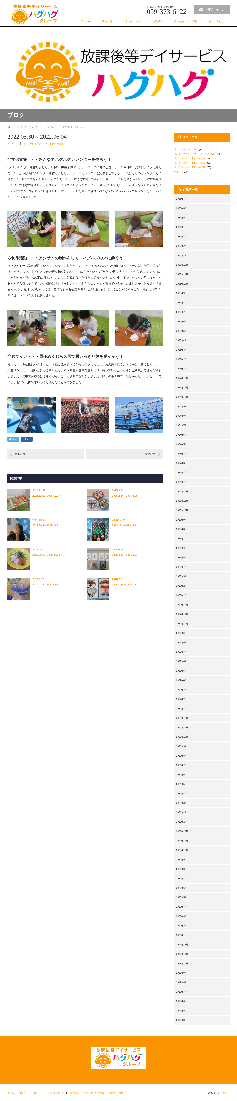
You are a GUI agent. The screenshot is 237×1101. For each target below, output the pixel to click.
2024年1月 (181, 482)
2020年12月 (182, 831)
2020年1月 (181, 935)
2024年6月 (181, 435)
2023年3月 (181, 576)
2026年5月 (181, 217)
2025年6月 (181, 321)
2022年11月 (182, 614)
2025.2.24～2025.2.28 (125, 495)
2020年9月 (181, 859)
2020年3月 (181, 916)
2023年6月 (181, 548)
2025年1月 (181, 368)
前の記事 (20, 454)
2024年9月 (181, 406)
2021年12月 (182, 718)
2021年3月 (181, 803)
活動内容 (107, 21)
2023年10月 (182, 510)
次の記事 (150, 454)
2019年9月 (181, 973)
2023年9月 (181, 519)
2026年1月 (181, 255)
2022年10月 (182, 623)
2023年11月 (182, 501)
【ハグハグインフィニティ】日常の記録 (43, 143)
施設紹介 (158, 21)
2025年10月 (182, 283)
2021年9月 (181, 746)
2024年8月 (181, 416)
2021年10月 (182, 737)
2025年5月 (181, 331)
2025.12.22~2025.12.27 (46, 495)
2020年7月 (181, 878)
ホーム (10, 1093)
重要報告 (178, 171)
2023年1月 (181, 595)
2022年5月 (181, 671)
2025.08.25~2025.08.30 (46, 554)
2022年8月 (181, 642)
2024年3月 (181, 463)
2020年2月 (181, 925)
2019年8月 (181, 982)
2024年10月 (182, 397)
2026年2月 (181, 246)
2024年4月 (181, 453)
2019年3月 (181, 1020)
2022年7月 (181, 652)
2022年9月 (181, 633)
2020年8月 (181, 869)
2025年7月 (181, 312)
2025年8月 (181, 302)
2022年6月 (181, 661)
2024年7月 (181, 425)
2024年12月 (182, 378)
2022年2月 (181, 699)
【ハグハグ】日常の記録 (186, 149)
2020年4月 (181, 907)
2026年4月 (181, 227)
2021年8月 (181, 755)
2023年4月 (181, 567)
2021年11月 (182, 727)
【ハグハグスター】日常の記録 (189, 167)
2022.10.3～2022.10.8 (45, 525)
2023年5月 (181, 557)
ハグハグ (225, 1093)
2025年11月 (182, 274)
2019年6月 (181, 1001)
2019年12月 (182, 944)
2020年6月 (181, 888)
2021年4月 (181, 793)
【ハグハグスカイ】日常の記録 (189, 163)
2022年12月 (182, 604)
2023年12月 (182, 491)
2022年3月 (181, 689)
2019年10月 (182, 963)
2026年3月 (181, 236)
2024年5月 (181, 444)
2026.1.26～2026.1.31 (125, 584)
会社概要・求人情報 (185, 21)
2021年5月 (181, 784)
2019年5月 (181, 1010)
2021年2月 (181, 812)
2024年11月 (182, 387)
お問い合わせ (215, 9)
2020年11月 (182, 840)
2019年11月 (182, 954)
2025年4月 (181, 340)
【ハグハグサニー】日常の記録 (189, 158)
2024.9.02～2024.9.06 (45, 584)
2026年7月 (181, 199)
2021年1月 (181, 822)
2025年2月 (181, 359)
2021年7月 (181, 765)
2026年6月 (181, 208)
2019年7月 (181, 991)
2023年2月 (181, 586)
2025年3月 (181, 350)
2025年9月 (181, 293)
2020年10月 (182, 850)
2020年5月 (181, 897)
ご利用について (132, 21)
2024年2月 (181, 472)
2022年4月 (181, 680)
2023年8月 (181, 529)
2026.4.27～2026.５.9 (124, 554)
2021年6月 (181, 774)
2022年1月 (181, 708)
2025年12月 (182, 265)
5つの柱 (86, 21)
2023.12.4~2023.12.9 (124, 525)
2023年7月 (181, 538)
